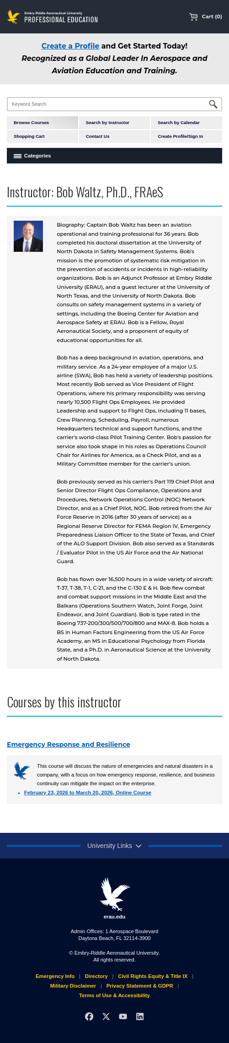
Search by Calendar (178, 122)
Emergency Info (55, 976)
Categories (37, 155)
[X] (106, 1016)
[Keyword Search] (114, 104)
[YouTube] (123, 1016)
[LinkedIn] (140, 1016)
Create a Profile (71, 46)
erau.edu (115, 898)
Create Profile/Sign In (180, 136)
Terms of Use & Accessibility (114, 995)
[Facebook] (89, 1016)
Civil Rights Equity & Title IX (152, 976)
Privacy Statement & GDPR (140, 986)
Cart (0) (205, 16)
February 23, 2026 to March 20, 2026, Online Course (87, 792)
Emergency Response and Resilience (68, 744)
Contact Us (98, 136)
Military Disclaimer (73, 986)
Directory (96, 976)
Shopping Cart (29, 136)
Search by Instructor (107, 122)
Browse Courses (31, 122)
